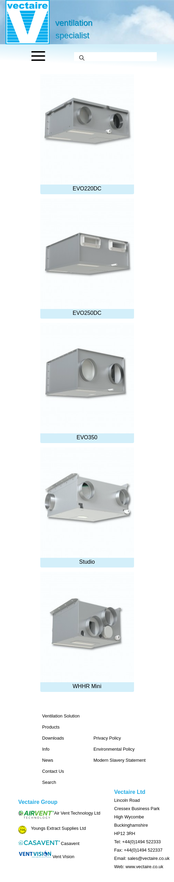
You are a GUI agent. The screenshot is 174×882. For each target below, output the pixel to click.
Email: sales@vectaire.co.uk (142, 858)
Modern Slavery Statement (119, 760)
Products (51, 727)
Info (45, 749)
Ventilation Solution (61, 716)
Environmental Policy (114, 749)
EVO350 (87, 381)
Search (49, 782)
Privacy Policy (107, 738)
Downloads (53, 738)
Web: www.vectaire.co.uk (138, 866)
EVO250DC (87, 257)
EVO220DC (87, 132)
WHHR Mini (87, 630)
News (47, 760)
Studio (87, 506)
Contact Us (53, 771)
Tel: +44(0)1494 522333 (137, 841)
